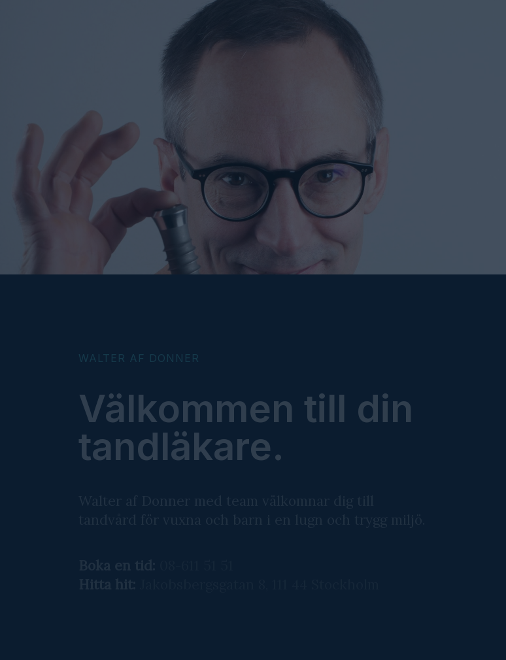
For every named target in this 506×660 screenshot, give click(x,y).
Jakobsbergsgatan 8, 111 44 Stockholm (259, 584)
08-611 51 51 (196, 565)
